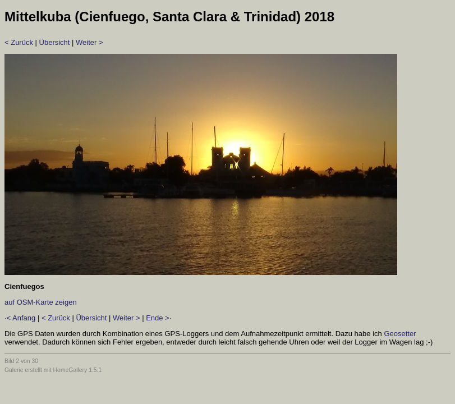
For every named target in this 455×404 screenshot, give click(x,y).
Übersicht (54, 42)
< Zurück (18, 42)
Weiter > (89, 42)
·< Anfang (19, 318)
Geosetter (400, 333)
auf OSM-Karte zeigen (40, 302)
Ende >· (158, 318)
